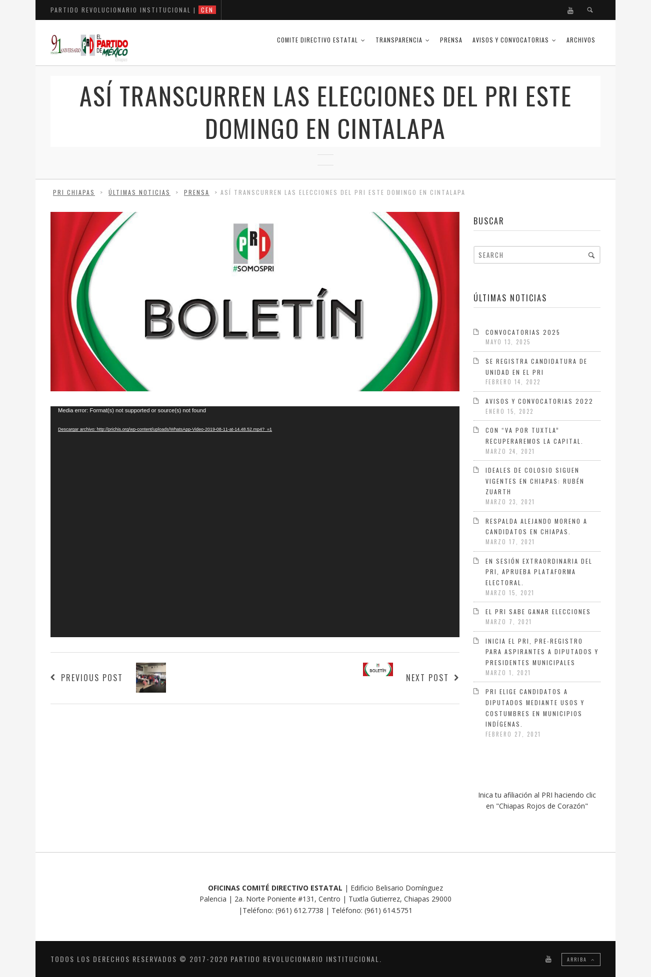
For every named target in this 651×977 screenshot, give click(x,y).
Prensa (451, 39)
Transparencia (399, 39)
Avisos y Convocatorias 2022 (540, 401)
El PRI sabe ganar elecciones (538, 611)
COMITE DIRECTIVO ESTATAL (317, 39)
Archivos (581, 39)
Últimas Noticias (139, 192)
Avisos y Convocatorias (510, 39)
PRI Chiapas (74, 192)
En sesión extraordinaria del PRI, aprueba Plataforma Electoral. (539, 572)
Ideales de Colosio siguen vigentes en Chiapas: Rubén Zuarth (535, 481)
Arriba (581, 959)
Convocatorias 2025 (523, 332)
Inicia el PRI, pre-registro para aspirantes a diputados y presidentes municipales (542, 652)
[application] (255, 522)
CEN (207, 9)
